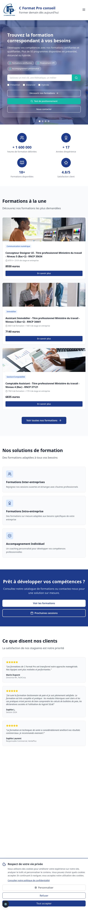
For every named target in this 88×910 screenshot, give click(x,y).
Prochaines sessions (44, 613)
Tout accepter (44, 903)
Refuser (44, 895)
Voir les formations (44, 603)
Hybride (43, 84)
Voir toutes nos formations (43, 420)
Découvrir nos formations (44, 93)
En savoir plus (44, 273)
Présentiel (13, 84)
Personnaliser (44, 887)
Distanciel (29, 84)
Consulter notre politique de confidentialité (29, 880)
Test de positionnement (44, 101)
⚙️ (5, 904)
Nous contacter (43, 109)
